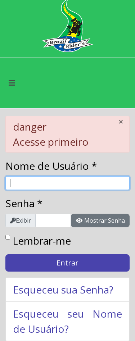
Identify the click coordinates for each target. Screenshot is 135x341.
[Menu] (12, 83)
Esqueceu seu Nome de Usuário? (67, 321)
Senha (23, 203)
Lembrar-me (42, 240)
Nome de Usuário (51, 166)
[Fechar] (121, 121)
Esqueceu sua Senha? (63, 289)
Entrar (67, 263)
